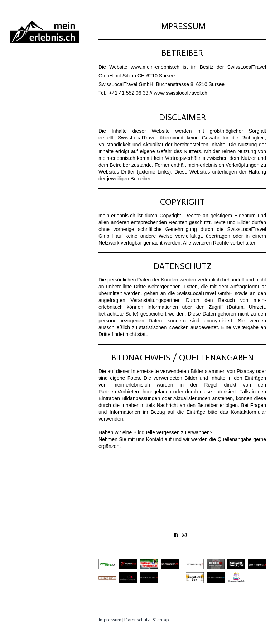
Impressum (109, 620)
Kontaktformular (248, 412)
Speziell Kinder (37, 117)
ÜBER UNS (134, 524)
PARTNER (194, 524)
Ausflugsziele (35, 77)
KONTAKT (165, 524)
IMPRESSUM (227, 524)
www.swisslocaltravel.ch (180, 93)
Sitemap (161, 620)
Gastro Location (40, 104)
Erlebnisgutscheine (43, 130)
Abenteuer (29, 64)
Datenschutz (137, 620)
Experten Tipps (36, 144)
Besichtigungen (37, 90)
